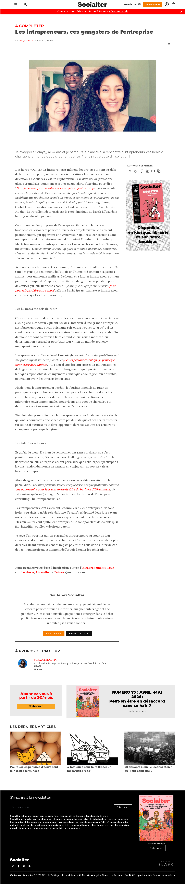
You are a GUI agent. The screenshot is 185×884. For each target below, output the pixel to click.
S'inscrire (123, 807)
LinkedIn (42, 572)
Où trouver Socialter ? (22, 875)
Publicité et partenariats (138, 875)
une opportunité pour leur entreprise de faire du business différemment (62, 489)
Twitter (59, 572)
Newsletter (132, 4)
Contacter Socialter (113, 875)
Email (38, 669)
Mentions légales (91, 875)
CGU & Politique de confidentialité (61, 875)
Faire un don (79, 633)
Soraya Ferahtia (26, 40)
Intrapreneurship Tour (98, 567)
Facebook (27, 572)
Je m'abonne (153, 4)
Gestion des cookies (163, 875)
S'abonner (53, 633)
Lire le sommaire (137, 711)
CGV (38, 875)
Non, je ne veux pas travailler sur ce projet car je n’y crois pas (56, 188)
